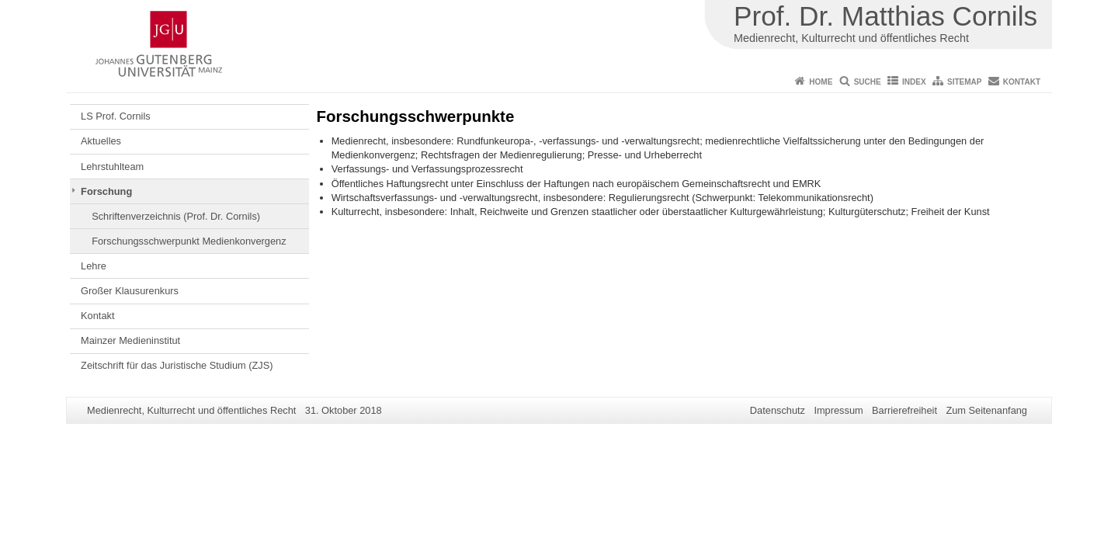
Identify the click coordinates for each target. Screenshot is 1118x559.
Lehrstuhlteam (112, 166)
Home (820, 82)
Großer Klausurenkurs (130, 291)
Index (914, 82)
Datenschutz (777, 410)
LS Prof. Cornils (116, 116)
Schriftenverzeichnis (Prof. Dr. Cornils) (176, 216)
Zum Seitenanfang (986, 410)
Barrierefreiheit (904, 410)
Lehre (93, 266)
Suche (867, 82)
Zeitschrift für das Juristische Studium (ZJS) (177, 365)
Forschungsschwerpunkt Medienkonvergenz (189, 241)
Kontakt (1021, 82)
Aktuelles (101, 141)
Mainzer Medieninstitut (130, 340)
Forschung (106, 191)
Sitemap (964, 82)
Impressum (838, 410)
